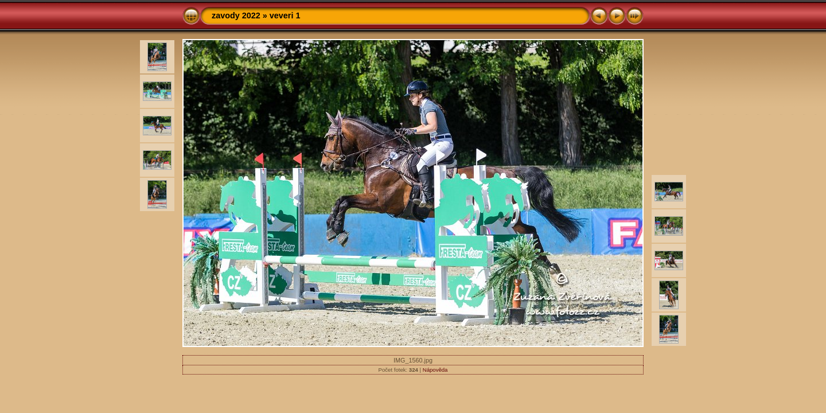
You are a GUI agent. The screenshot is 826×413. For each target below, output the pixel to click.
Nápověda (435, 370)
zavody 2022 (236, 15)
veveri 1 (285, 15)
